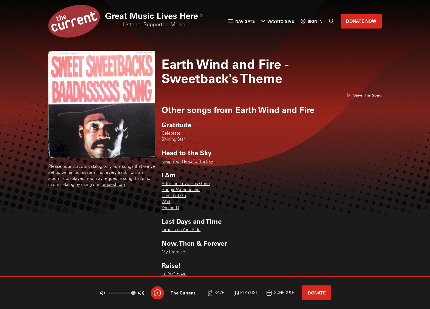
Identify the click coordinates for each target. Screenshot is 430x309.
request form (113, 185)
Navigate (241, 21)
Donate (317, 293)
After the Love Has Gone (186, 184)
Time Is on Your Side (181, 230)
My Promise (173, 252)
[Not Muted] (102, 293)
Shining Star (173, 139)
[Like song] (364, 95)
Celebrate (171, 133)
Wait (166, 202)
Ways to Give (277, 21)
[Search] (331, 21)
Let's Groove (174, 274)
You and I (170, 208)
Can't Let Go (174, 196)
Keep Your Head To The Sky (187, 162)
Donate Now (361, 21)
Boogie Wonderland (181, 190)
